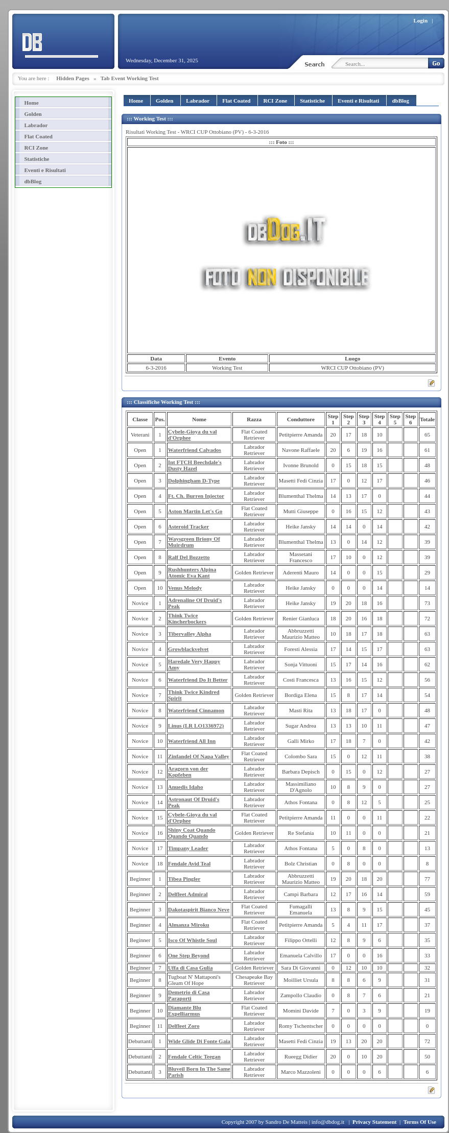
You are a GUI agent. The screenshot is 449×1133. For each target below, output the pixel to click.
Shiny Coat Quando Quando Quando (192, 833)
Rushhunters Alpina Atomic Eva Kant (192, 572)
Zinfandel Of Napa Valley (198, 756)
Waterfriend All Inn (192, 741)
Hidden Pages (72, 78)
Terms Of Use (420, 1122)
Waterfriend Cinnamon (196, 710)
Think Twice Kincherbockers (187, 618)
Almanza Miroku (188, 925)
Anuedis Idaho (185, 787)
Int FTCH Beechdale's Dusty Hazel (195, 465)
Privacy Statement (374, 1122)
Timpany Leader (188, 848)
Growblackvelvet (188, 649)
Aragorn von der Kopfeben (188, 771)
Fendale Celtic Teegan (194, 1056)
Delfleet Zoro (184, 1026)
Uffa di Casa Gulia (190, 968)
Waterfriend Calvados (194, 450)
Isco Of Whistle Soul (192, 940)
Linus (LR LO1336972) (196, 725)
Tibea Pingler (184, 879)
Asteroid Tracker (188, 526)
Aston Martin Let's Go (195, 511)
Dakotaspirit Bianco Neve (198, 909)
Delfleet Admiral (188, 894)
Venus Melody (185, 588)
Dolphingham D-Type (194, 480)
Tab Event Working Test (130, 78)
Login (421, 20)
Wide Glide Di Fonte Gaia (199, 1041)
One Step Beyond (188, 955)
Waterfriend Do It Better (198, 680)
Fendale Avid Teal (189, 863)
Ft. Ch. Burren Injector (196, 496)
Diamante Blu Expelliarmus (184, 1010)
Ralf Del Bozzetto (189, 557)
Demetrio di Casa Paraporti (189, 995)
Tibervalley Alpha (189, 634)
